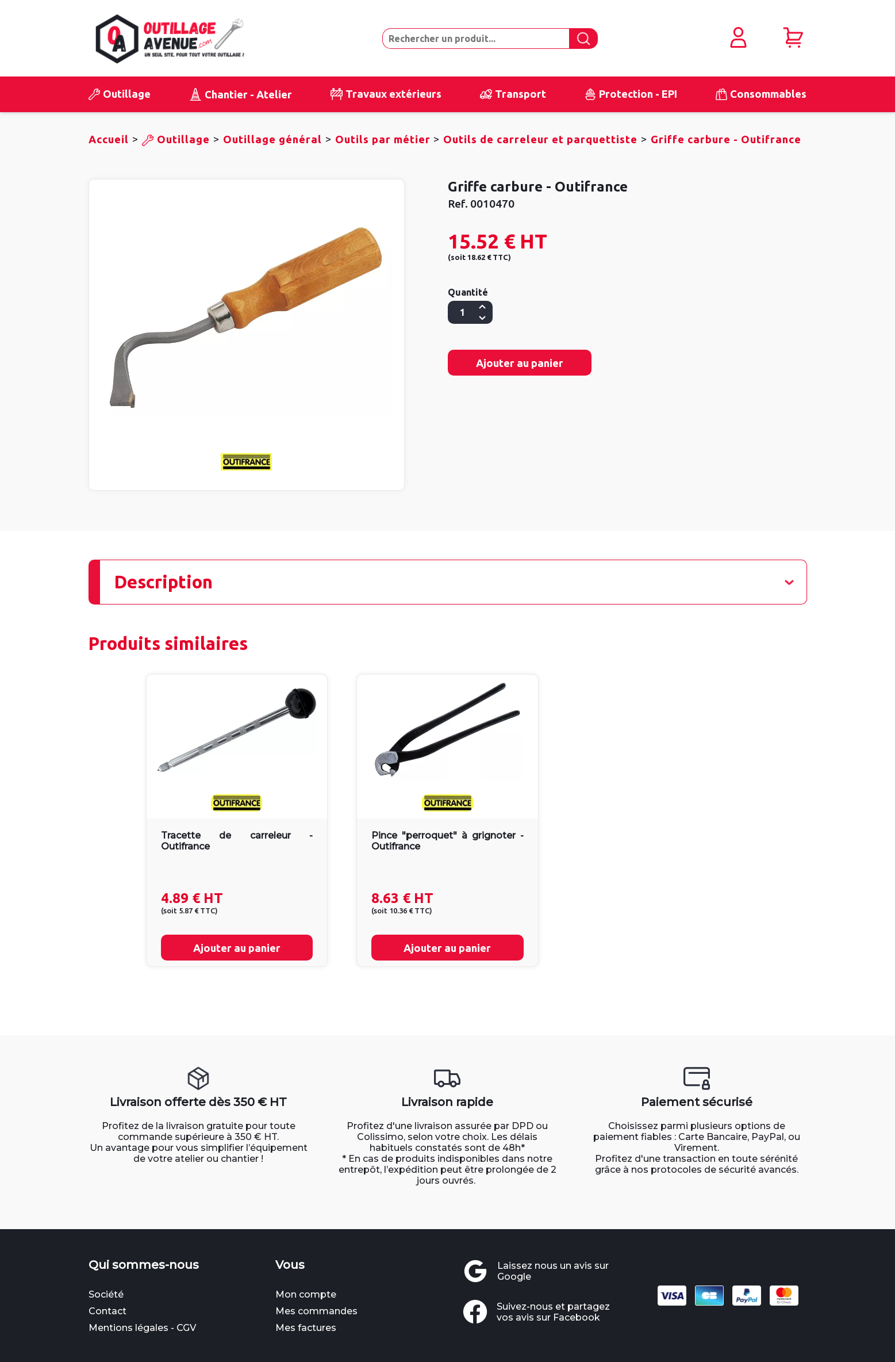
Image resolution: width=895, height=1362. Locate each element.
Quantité (468, 293)
